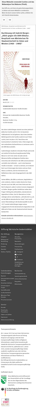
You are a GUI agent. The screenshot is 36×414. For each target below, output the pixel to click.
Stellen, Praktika (6, 252)
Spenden (3, 249)
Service (3, 305)
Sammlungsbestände (21, 276)
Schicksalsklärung (20, 273)
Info (10, 17)
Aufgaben (4, 237)
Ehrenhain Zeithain (6, 283)
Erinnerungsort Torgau (5, 286)
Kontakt (3, 307)
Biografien (18, 281)
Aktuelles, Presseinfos (18, 237)
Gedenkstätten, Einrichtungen (6, 272)
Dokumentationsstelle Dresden (7, 279)
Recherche (18, 271)
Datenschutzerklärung (7, 320)
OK (4, 17)
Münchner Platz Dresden (5, 296)
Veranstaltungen (19, 244)
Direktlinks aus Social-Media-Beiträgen (19, 264)
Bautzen (3, 276)
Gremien (3, 246)
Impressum (4, 317)
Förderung (4, 244)
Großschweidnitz (6, 292)
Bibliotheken (18, 284)
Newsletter (18, 241)
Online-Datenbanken (21, 279)
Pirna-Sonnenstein (6, 299)
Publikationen (19, 249)
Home (4, 24)
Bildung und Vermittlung (4, 240)
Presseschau (18, 246)
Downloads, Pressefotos (4, 311)
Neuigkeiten (19, 234)
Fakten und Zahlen (6, 314)
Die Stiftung (5, 234)
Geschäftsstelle (5, 290)
